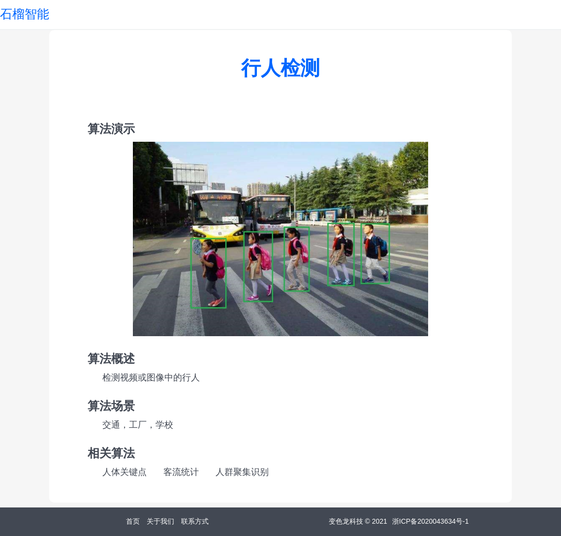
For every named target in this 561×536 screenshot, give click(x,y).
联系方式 (195, 521)
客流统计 (181, 472)
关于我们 (160, 521)
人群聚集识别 (242, 472)
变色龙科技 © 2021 (358, 521)
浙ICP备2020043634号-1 (430, 521)
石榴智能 (24, 14)
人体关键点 (124, 472)
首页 (133, 521)
